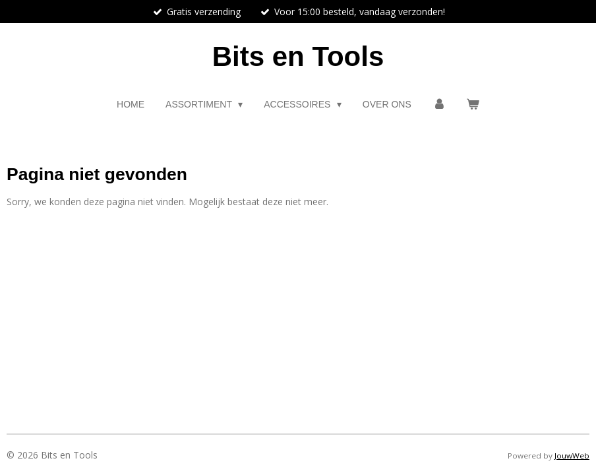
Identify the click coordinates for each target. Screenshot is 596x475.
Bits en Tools (298, 56)
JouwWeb (571, 455)
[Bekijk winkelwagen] (473, 104)
